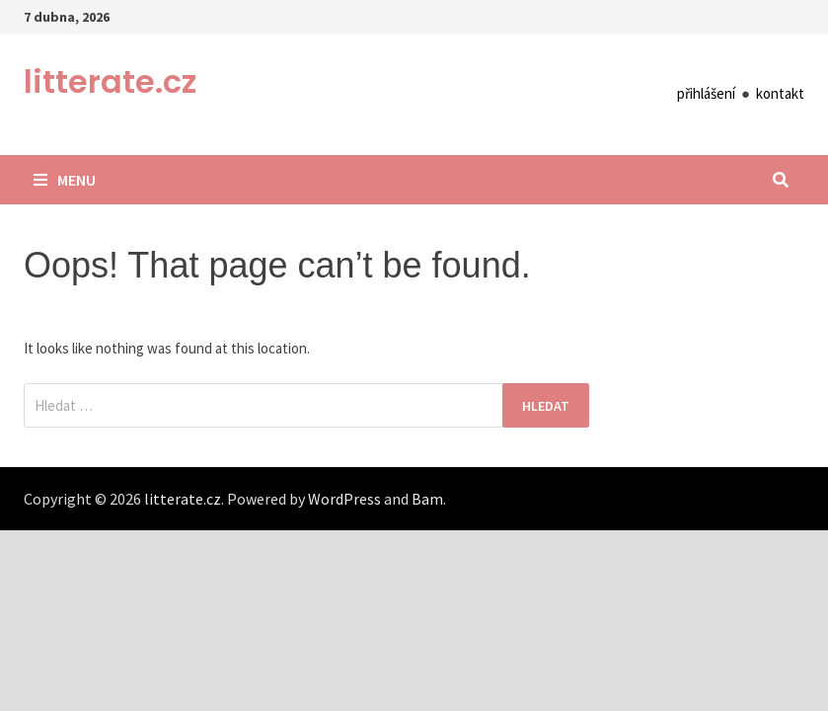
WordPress (344, 499)
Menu (65, 180)
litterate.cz (110, 81)
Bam (427, 499)
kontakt (780, 93)
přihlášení (706, 93)
